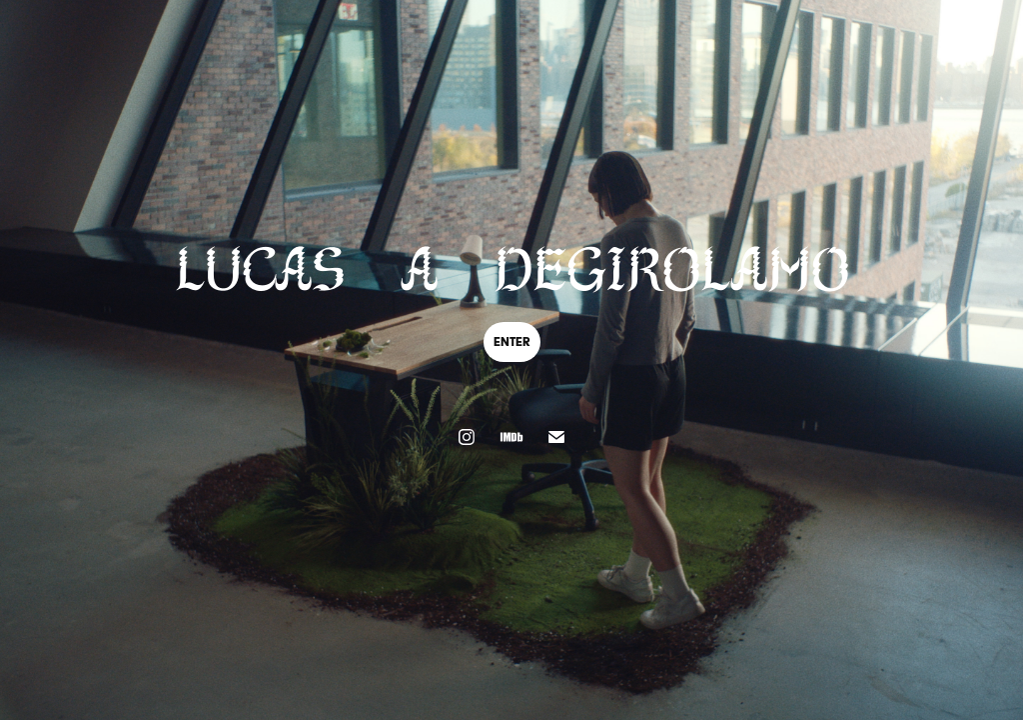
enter (512, 341)
